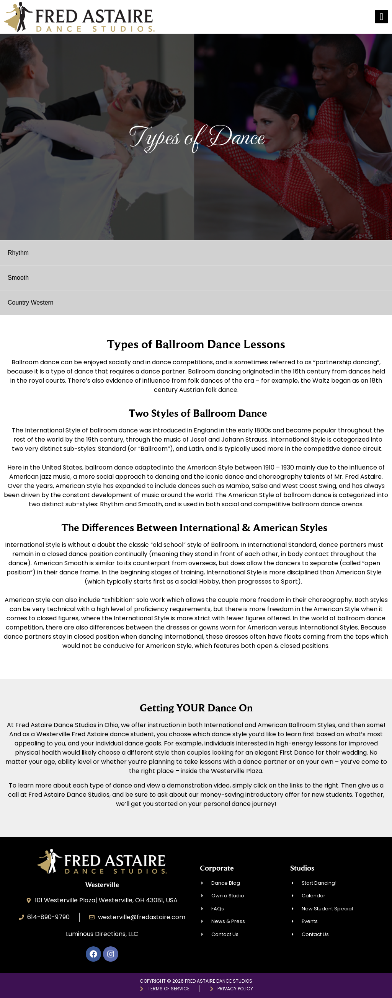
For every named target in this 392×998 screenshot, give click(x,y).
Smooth (18, 277)
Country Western (31, 302)
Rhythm (18, 253)
